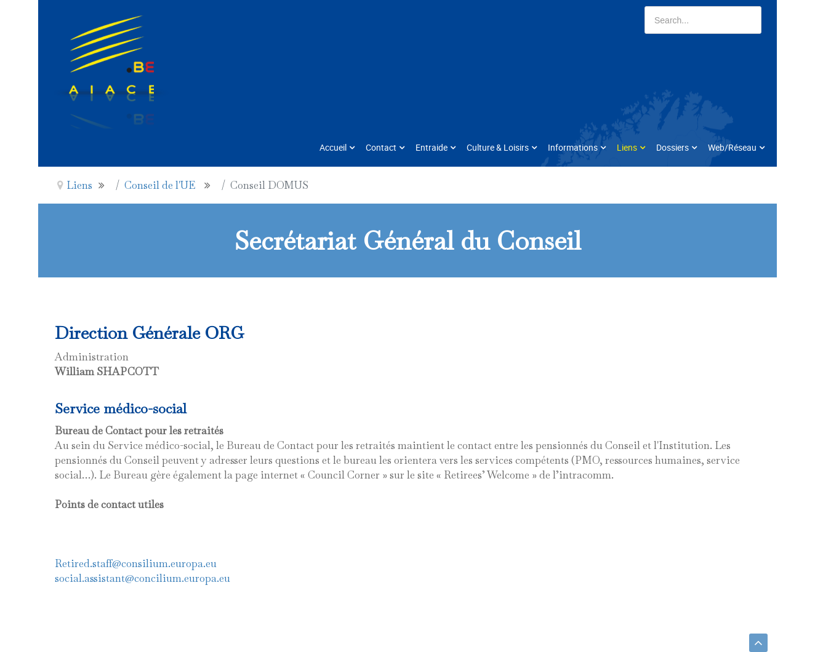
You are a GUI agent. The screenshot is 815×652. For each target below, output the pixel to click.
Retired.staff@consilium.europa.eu (136, 563)
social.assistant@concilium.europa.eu (142, 578)
